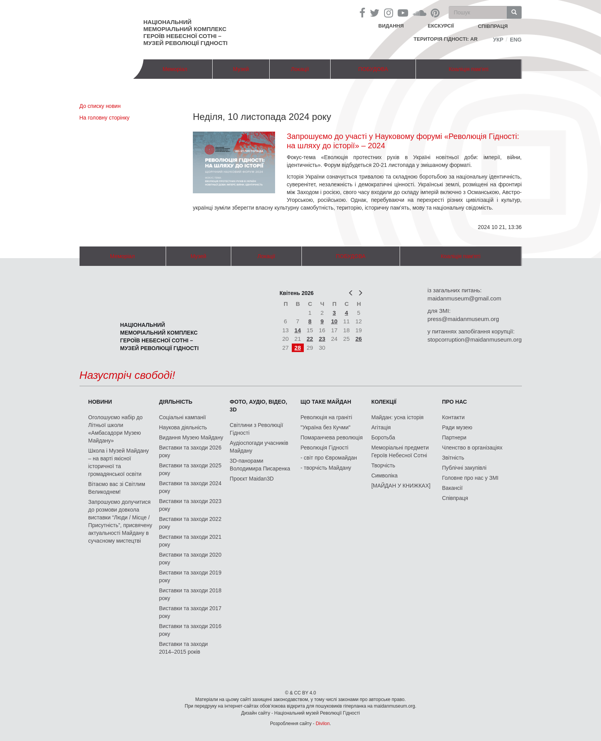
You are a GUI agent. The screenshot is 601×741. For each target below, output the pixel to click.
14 (297, 330)
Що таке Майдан (326, 402)
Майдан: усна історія (397, 417)
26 (358, 338)
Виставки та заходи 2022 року (190, 523)
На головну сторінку (105, 118)
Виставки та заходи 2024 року (190, 487)
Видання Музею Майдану (191, 437)
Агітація (381, 427)
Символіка (384, 475)
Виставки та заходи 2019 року (190, 576)
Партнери (454, 437)
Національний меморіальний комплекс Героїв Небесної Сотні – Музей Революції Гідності (186, 32)
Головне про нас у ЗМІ (470, 478)
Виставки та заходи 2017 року (190, 612)
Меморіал (175, 69)
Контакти (453, 417)
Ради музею (457, 427)
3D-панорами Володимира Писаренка (260, 465)
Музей (241, 69)
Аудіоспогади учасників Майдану (259, 447)
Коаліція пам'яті (468, 69)
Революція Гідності (324, 447)
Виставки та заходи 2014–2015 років (183, 648)
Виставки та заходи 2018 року (190, 594)
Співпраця (455, 498)
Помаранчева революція (332, 437)
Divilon (323, 723)
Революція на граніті (326, 417)
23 (322, 338)
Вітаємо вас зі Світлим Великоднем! (116, 488)
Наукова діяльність (183, 427)
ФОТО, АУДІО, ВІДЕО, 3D (258, 406)
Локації (300, 69)
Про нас (454, 402)
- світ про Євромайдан (329, 458)
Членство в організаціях (472, 447)
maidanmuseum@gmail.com (464, 298)
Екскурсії (441, 26)
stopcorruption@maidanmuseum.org (475, 339)
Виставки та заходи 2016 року (190, 630)
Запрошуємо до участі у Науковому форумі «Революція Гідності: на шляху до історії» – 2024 (403, 141)
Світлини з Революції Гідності (256, 429)
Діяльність (175, 402)
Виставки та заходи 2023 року (190, 505)
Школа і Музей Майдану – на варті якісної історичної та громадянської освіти (118, 462)
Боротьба (383, 437)
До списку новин (100, 106)
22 (310, 338)
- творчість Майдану (326, 468)
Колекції (384, 402)
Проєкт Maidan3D (252, 478)
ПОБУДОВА (373, 69)
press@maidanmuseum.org (463, 319)
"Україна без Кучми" (326, 427)
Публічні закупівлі (464, 468)
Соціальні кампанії (182, 417)
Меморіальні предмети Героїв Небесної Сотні (400, 451)
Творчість (383, 465)
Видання (391, 26)
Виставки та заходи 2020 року (190, 559)
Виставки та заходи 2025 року (190, 469)
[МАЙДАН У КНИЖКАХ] (401, 485)
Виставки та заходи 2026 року (190, 451)
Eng (515, 39)
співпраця (493, 26)
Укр (498, 39)
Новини (100, 402)
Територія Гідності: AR (446, 39)
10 (334, 321)
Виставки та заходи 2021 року (190, 541)
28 (297, 347)
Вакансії (452, 488)
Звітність (453, 458)
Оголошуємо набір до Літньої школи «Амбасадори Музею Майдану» (115, 429)
